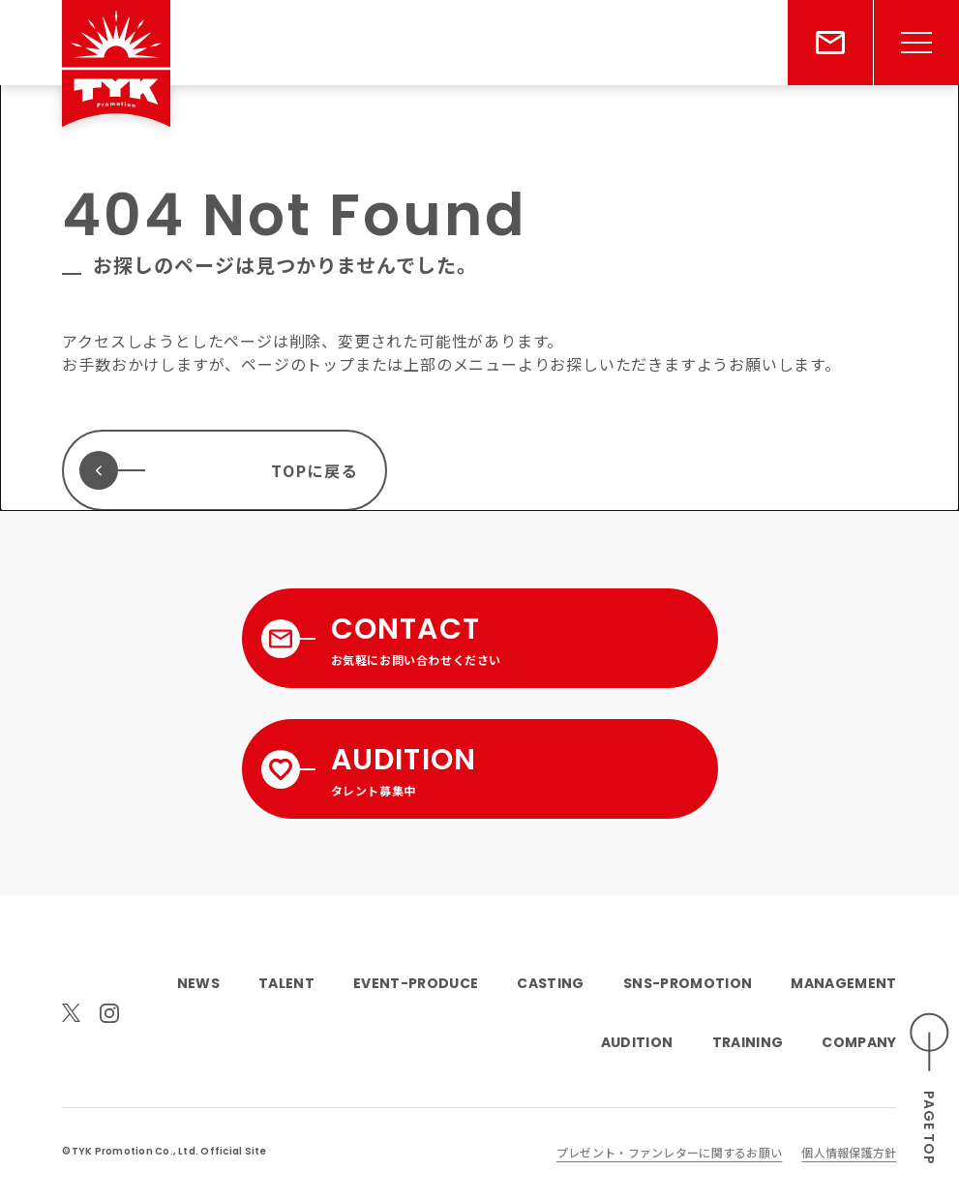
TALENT (286, 983)
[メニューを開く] (916, 42)
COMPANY (859, 1042)
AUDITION (637, 1042)
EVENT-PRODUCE (415, 983)
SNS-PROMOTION (687, 983)
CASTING (550, 983)
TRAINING (748, 1042)
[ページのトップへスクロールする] (930, 1089)
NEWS (198, 983)
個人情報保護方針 (848, 1152)
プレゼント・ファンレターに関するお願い (669, 1152)
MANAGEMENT (843, 983)
